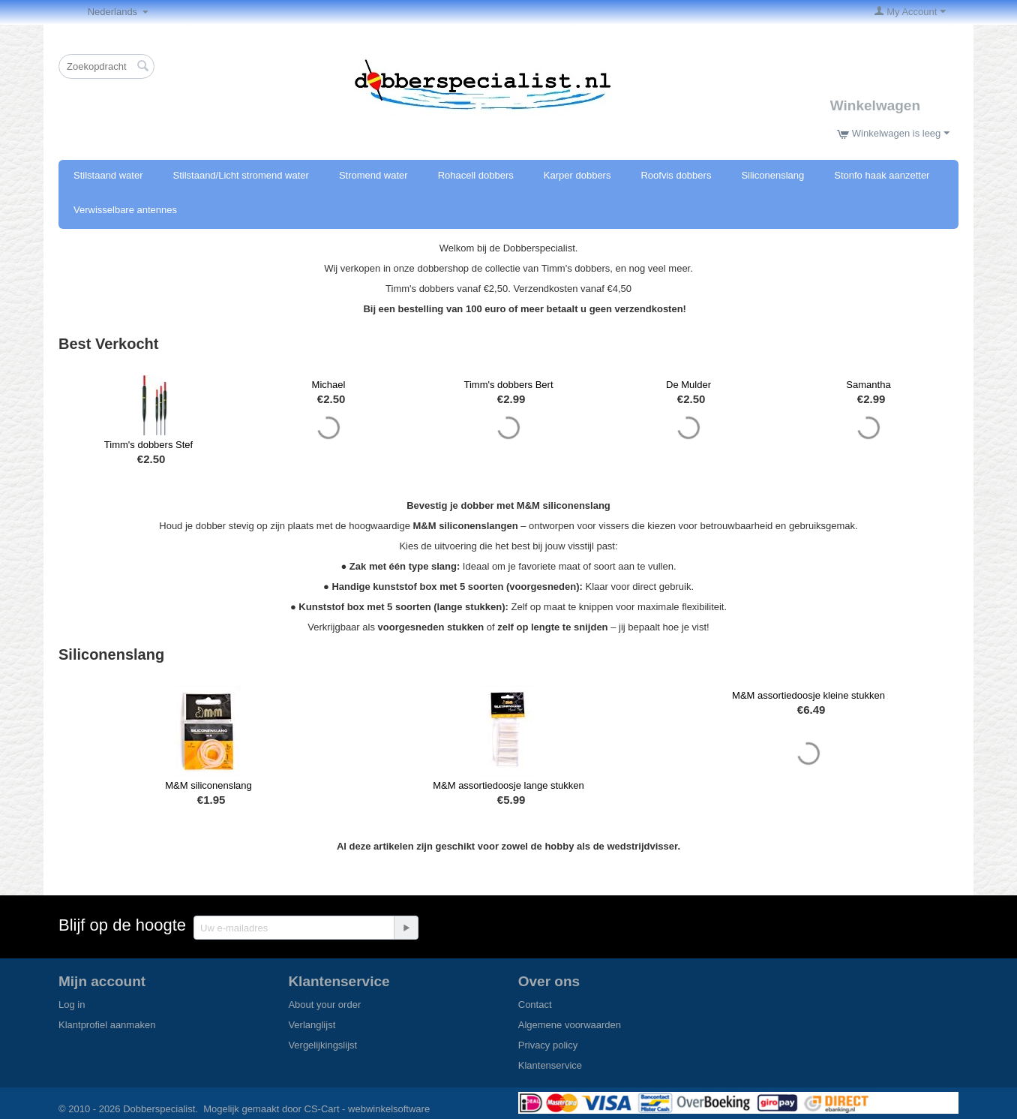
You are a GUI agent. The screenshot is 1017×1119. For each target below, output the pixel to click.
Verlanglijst (311, 1024)
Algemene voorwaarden (569, 1024)
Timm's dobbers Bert (508, 384)
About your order (324, 1004)
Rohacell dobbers (476, 175)
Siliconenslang (772, 175)
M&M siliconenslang (208, 785)
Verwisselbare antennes (125, 209)
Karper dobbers (577, 175)
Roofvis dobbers (675, 175)
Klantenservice (550, 1065)
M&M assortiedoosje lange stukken (508, 785)
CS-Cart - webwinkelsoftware (367, 1108)
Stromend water (373, 175)
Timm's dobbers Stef (148, 444)
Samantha (868, 384)
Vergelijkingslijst (322, 1045)
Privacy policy (548, 1045)
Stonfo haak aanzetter (881, 175)
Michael (329, 384)
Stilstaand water (108, 175)
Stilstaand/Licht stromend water (241, 175)
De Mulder (688, 384)
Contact (535, 1004)
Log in (71, 1004)
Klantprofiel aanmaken (106, 1024)
